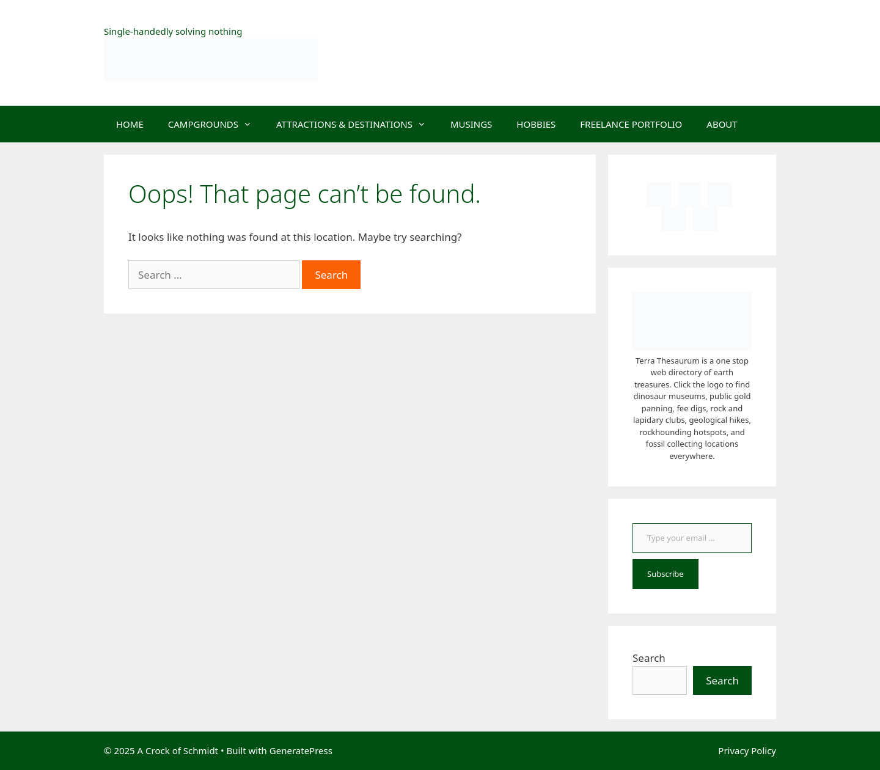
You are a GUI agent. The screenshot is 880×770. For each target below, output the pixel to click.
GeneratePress (301, 750)
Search (649, 658)
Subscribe (665, 573)
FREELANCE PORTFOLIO (631, 124)
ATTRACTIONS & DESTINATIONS (357, 124)
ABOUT (721, 124)
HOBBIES (536, 124)
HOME (130, 124)
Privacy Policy (747, 750)
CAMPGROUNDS (216, 124)
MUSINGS (471, 124)
